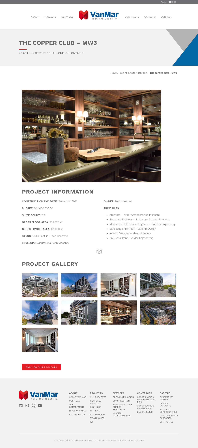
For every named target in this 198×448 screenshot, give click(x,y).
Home (114, 73)
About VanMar (77, 397)
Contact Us (166, 422)
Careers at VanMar (166, 398)
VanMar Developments (122, 414)
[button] (40, 285)
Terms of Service (116, 440)
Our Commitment (76, 405)
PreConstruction (123, 397)
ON (170, 2)
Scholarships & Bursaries (169, 416)
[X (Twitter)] (33, 405)
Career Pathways (165, 404)
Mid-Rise (142, 73)
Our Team (74, 401)
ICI (91, 422)
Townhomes (97, 418)
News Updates (77, 410)
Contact (166, 16)
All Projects (98, 397)
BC (175, 2)
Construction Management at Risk (146, 399)
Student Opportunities (168, 410)
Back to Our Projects (41, 367)
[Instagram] (27, 406)
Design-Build (145, 412)
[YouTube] (40, 406)
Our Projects (127, 73)
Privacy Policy (136, 440)
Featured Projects (95, 402)
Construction (121, 401)
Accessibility (77, 414)
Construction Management (145, 406)
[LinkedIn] (21, 406)
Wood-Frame (97, 414)
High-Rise (95, 407)
